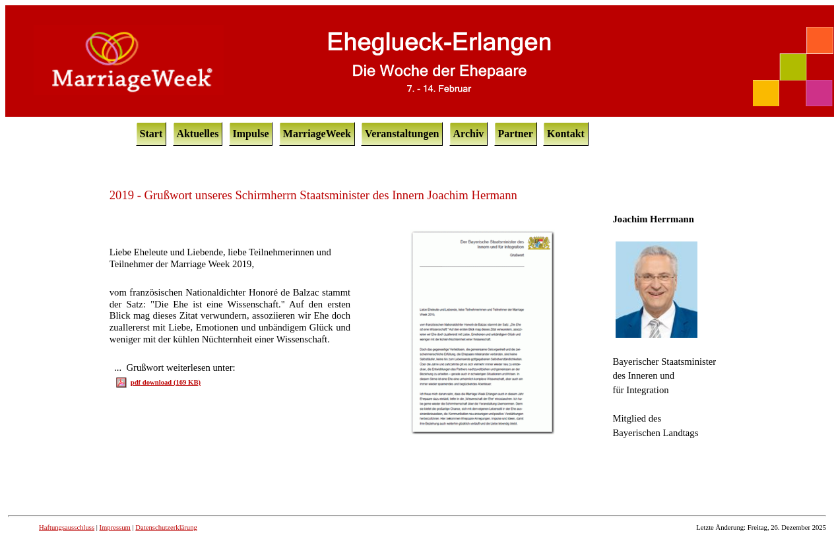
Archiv (468, 133)
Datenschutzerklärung (166, 527)
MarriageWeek (317, 133)
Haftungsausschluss (66, 527)
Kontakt (566, 133)
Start (151, 133)
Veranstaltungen (402, 133)
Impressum (115, 527)
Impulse (251, 133)
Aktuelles (197, 133)
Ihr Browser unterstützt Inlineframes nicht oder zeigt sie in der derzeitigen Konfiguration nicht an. (419, 343)
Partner (515, 133)
